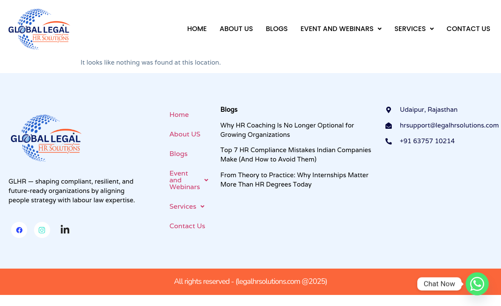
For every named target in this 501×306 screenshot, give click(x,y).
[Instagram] (42, 229)
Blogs (277, 29)
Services (414, 29)
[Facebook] (19, 229)
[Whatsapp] (477, 283)
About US (236, 29)
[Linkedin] (65, 230)
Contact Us (468, 29)
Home (197, 29)
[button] (341, 29)
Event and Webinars (341, 29)
